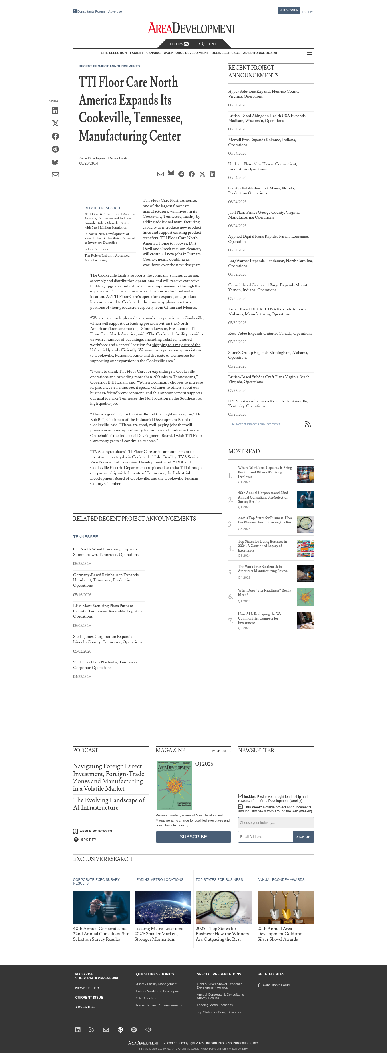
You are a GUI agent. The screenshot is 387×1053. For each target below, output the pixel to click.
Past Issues (221, 751)
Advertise (115, 11)
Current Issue (89, 998)
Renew (307, 11)
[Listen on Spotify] (111, 839)
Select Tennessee (97, 249)
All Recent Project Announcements (256, 424)
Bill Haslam (118, 382)
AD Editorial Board (260, 53)
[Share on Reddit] (57, 149)
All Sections (309, 53)
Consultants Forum (91, 11)
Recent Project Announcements (109, 66)
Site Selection (146, 998)
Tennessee (172, 216)
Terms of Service (231, 1048)
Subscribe (289, 10)
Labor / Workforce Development (159, 991)
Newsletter (87, 988)
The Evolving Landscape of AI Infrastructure (109, 804)
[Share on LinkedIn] (57, 111)
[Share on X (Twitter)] (57, 124)
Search (208, 44)
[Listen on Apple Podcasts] (111, 831)
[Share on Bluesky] (57, 162)
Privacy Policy (208, 1048)
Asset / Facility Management (156, 984)
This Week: (275, 809)
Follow (179, 44)
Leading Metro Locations (215, 1005)
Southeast (188, 398)
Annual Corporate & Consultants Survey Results (220, 996)
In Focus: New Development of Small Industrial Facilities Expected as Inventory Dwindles (110, 238)
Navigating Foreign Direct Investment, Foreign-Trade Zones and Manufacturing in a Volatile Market (109, 777)
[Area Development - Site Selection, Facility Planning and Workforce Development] (193, 27)
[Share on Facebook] (57, 137)
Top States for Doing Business (219, 1012)
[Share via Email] (57, 175)
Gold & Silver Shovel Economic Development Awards (219, 985)
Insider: (273, 799)
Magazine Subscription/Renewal (97, 976)
